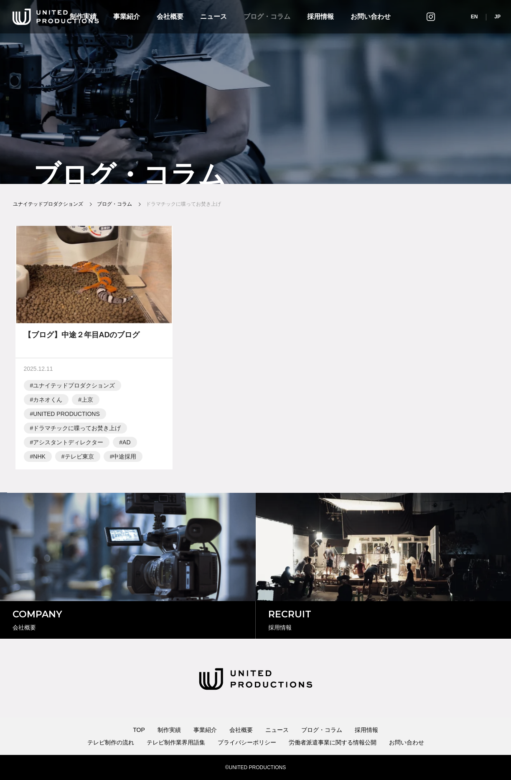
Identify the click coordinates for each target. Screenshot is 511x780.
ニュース (213, 16)
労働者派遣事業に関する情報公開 (332, 742)
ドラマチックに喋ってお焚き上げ (77, 430)
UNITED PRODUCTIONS (66, 416)
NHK (39, 458)
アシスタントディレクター (68, 444)
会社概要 (170, 16)
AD (126, 444)
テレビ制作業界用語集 (176, 742)
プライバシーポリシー (247, 742)
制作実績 (169, 730)
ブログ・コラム (267, 16)
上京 (87, 401)
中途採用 (124, 458)
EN (474, 17)
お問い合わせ (371, 16)
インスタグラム (430, 16)
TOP (139, 730)
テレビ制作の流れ (110, 742)
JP (497, 17)
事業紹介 (126, 16)
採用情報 (320, 16)
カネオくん (47, 401)
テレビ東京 (79, 458)
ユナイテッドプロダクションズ (74, 387)
